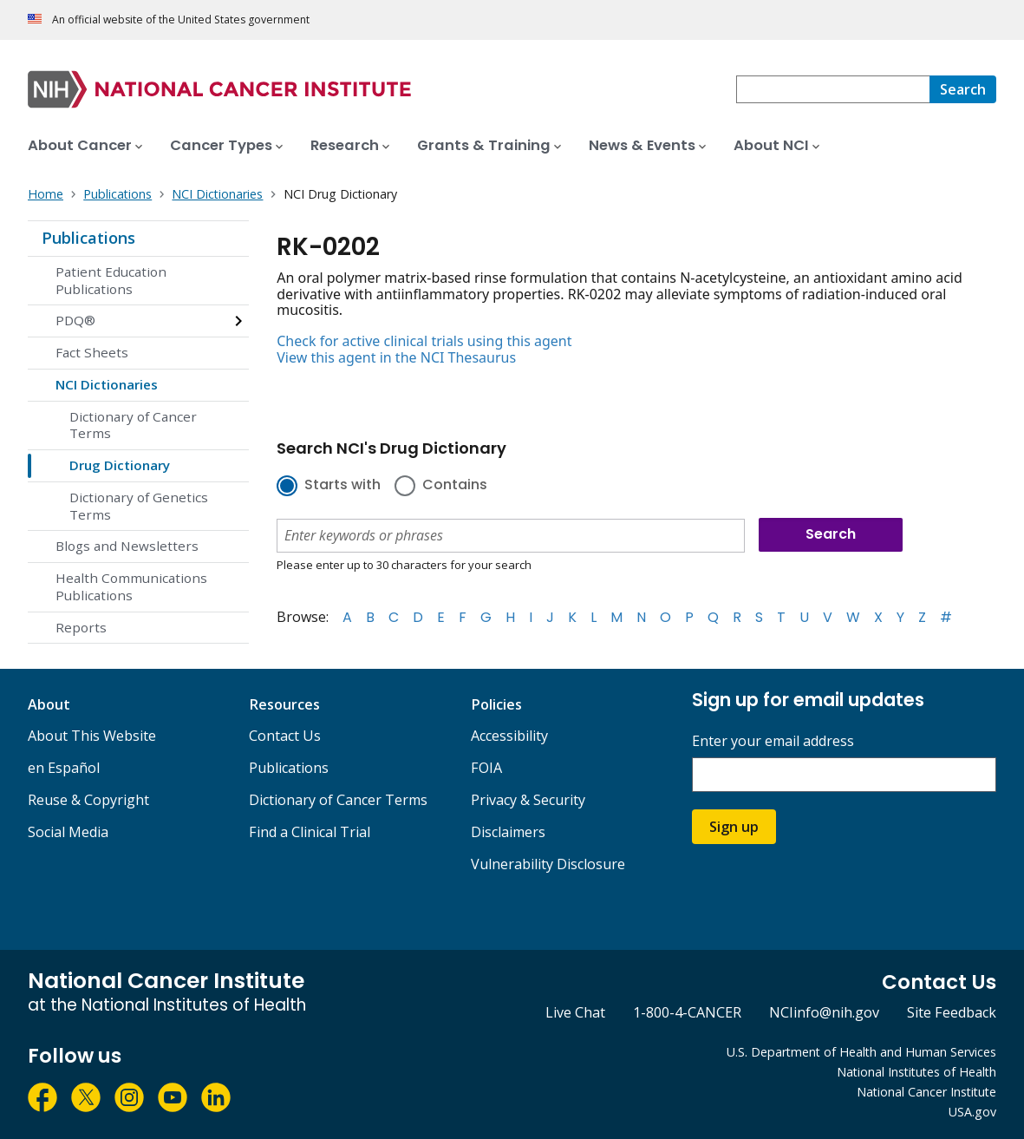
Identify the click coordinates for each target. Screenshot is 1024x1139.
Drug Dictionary (119, 465)
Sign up (734, 826)
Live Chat (575, 1012)
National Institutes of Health (916, 1072)
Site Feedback (951, 1012)
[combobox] (832, 89)
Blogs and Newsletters (127, 545)
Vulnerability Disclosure (548, 864)
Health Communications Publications (131, 586)
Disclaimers (508, 831)
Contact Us (285, 735)
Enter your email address (773, 741)
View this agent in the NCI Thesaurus (396, 357)
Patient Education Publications (110, 280)
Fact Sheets (91, 352)
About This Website (92, 735)
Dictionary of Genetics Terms (138, 505)
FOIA (486, 767)
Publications (88, 237)
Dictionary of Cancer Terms (133, 425)
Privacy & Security (528, 799)
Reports (81, 627)
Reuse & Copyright (88, 799)
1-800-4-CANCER (687, 1012)
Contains (454, 485)
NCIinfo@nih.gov (824, 1012)
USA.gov (972, 1111)
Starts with (342, 485)
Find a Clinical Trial (309, 831)
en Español (64, 767)
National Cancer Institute (926, 1091)
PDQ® (75, 320)
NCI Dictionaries (106, 384)
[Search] (962, 89)
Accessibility (509, 735)
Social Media (68, 831)
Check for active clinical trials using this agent (424, 341)
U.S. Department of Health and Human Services (861, 1052)
